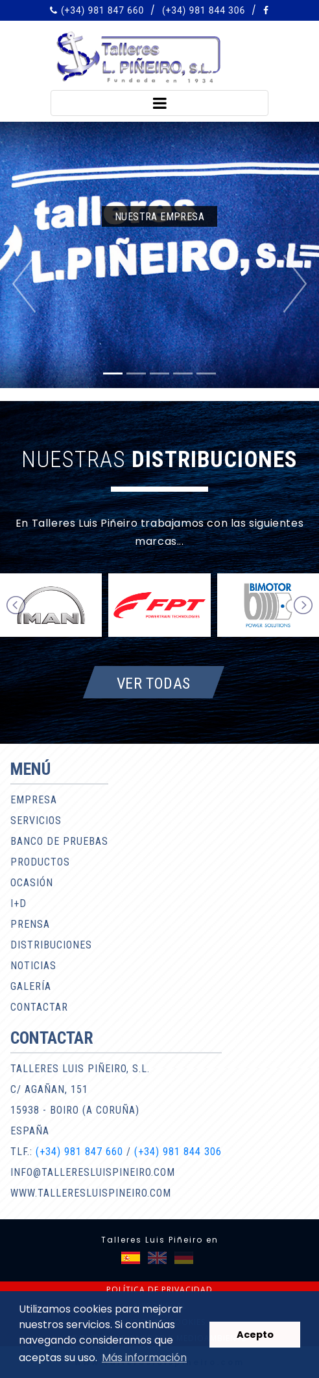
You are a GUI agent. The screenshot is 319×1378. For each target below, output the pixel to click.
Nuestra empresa (159, 217)
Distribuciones (51, 945)
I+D (18, 903)
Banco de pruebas (59, 841)
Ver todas (154, 683)
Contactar (39, 1007)
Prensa (30, 924)
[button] (24, 284)
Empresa (33, 800)
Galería (30, 986)
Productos (40, 862)
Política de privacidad (159, 1289)
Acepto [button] (255, 1334)
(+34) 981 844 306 (203, 10)
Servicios (36, 820)
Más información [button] (144, 1357)
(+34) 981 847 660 (102, 10)
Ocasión (31, 883)
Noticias (33, 965)
